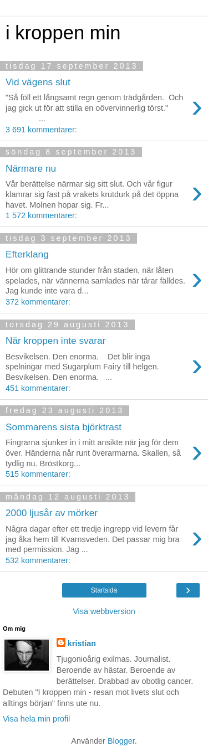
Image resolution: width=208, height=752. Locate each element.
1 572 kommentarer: (41, 215)
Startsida (104, 590)
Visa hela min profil (36, 718)
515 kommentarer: (38, 474)
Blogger (121, 740)
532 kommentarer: (38, 560)
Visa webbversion (104, 611)
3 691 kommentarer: (41, 129)
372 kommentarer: (38, 301)
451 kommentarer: (38, 388)
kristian (82, 643)
